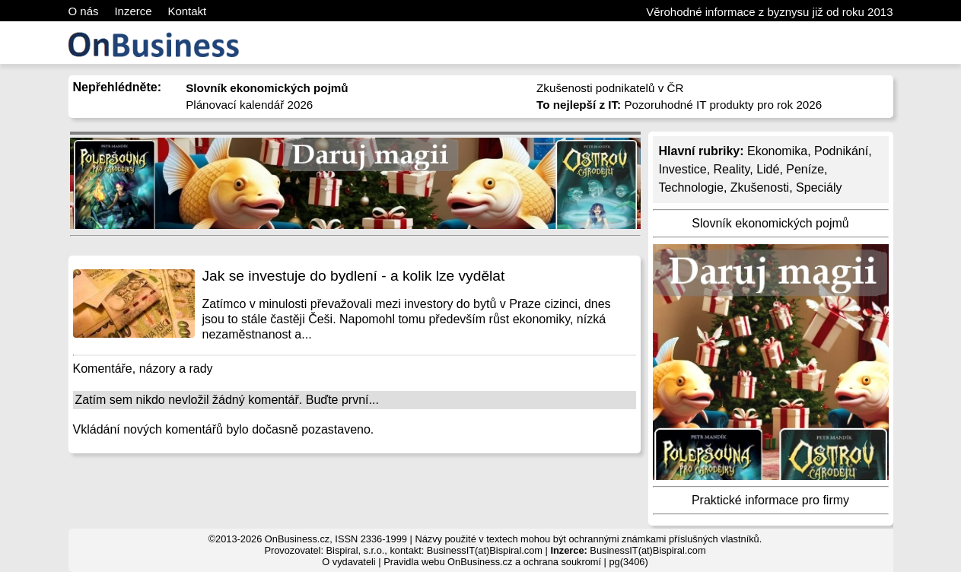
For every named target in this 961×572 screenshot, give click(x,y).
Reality (732, 169)
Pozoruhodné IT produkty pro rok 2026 (679, 104)
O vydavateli (348, 561)
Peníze (805, 169)
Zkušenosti (759, 187)
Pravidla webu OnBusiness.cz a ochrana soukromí (492, 561)
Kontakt (186, 11)
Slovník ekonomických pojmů (770, 223)
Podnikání (841, 151)
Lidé (767, 169)
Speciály (819, 187)
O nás (83, 11)
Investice (683, 169)
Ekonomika (777, 151)
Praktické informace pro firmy (770, 500)
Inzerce (132, 11)
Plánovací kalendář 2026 (249, 104)
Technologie (691, 187)
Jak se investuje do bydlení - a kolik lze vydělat (353, 276)
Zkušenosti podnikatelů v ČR (609, 87)
